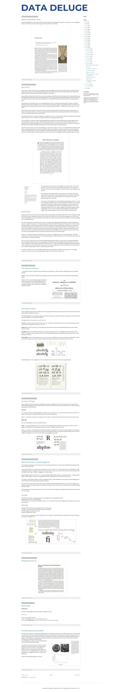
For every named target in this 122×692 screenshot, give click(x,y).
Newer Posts (25, 675)
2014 (86, 40)
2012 (86, 43)
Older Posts (77, 675)
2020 (86, 29)
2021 (86, 27)
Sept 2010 (88, 54)
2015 (86, 38)
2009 (86, 88)
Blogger (78, 688)
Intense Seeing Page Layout (31, 19)
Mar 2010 (88, 84)
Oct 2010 (88, 52)
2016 (86, 36)
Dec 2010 (88, 49)
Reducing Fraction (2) (29, 561)
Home (51, 675)
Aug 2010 (88, 56)
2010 (86, 47)
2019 (86, 31)
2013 (86, 42)
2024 (86, 22)
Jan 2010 (88, 86)
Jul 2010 (88, 58)
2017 (86, 34)
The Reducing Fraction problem (32, 631)
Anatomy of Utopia (28, 401)
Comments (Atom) (32, 677)
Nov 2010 (88, 50)
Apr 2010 (88, 63)
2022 (86, 25)
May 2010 (88, 61)
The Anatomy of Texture (29, 268)
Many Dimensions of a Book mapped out (35, 462)
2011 (86, 45)
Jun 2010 (88, 59)
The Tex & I (25, 87)
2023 (86, 23)
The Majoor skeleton (28, 309)
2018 (86, 32)
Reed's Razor (25, 606)
